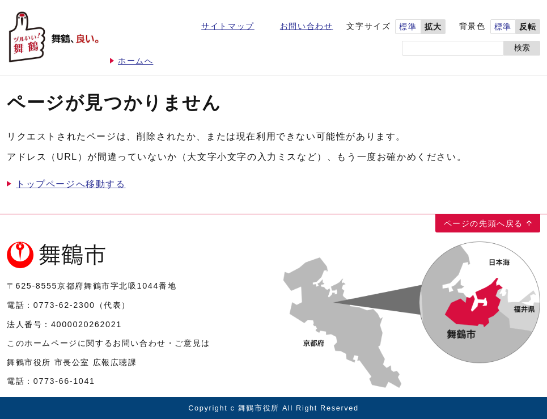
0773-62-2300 (64, 305)
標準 (408, 27)
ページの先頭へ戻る (483, 223)
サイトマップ (228, 26)
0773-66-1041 (64, 381)
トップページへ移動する (71, 184)
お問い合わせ (306, 26)
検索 (522, 48)
